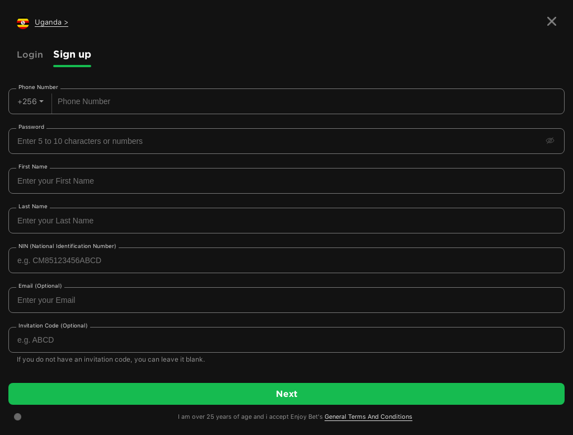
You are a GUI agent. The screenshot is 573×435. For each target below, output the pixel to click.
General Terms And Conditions (368, 416)
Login (30, 54)
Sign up (72, 54)
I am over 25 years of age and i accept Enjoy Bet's (295, 417)
